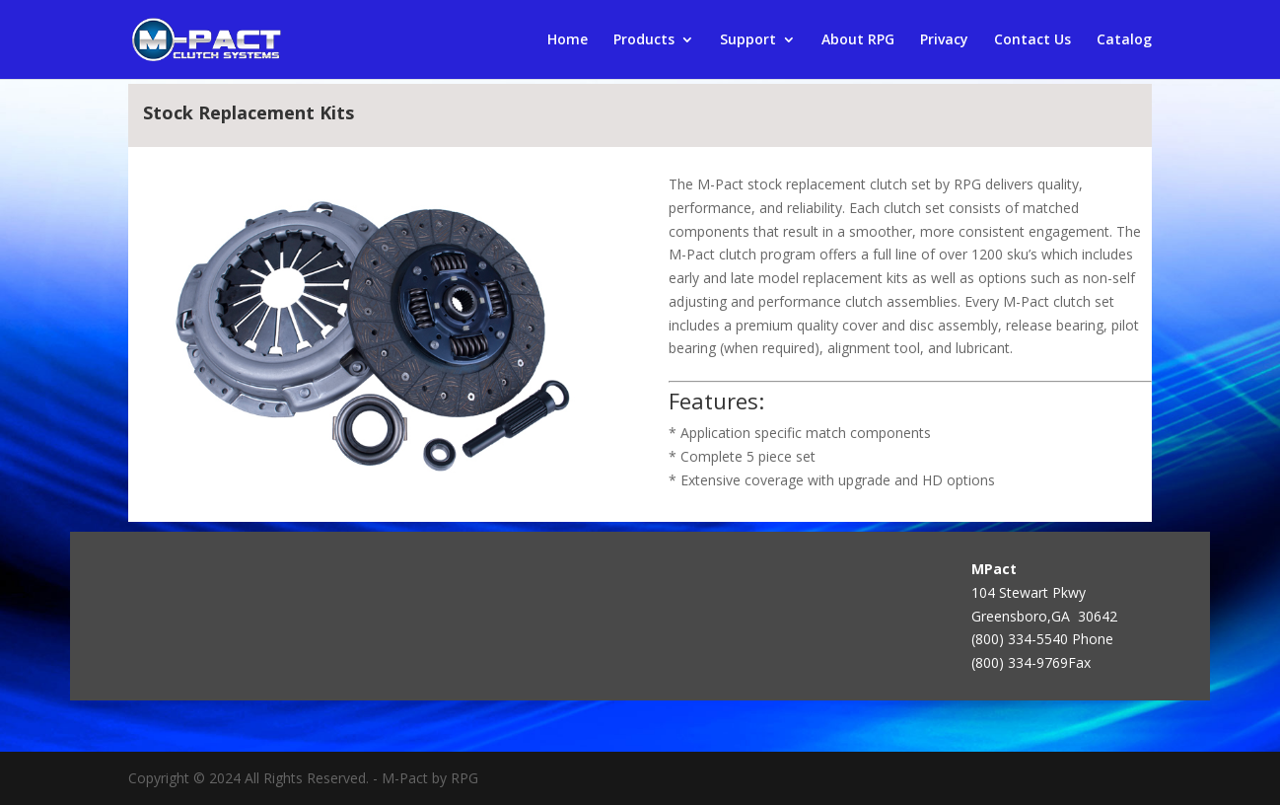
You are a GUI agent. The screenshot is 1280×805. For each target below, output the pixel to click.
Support (748, 40)
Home (567, 40)
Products (644, 40)
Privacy (944, 40)
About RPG (857, 40)
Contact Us (1032, 40)
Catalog (1124, 40)
